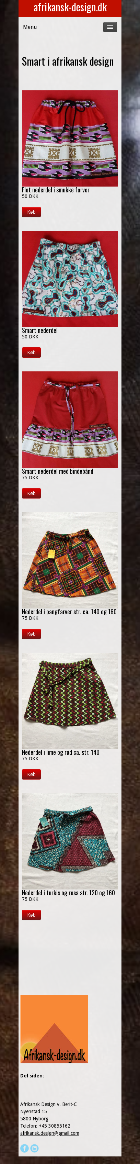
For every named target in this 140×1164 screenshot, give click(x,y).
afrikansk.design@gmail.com (49, 1133)
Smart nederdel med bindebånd (57, 471)
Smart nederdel (40, 330)
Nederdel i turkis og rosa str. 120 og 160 (68, 892)
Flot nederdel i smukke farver (56, 189)
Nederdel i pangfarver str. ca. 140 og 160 (69, 611)
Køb (31, 212)
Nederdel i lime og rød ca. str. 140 (61, 752)
